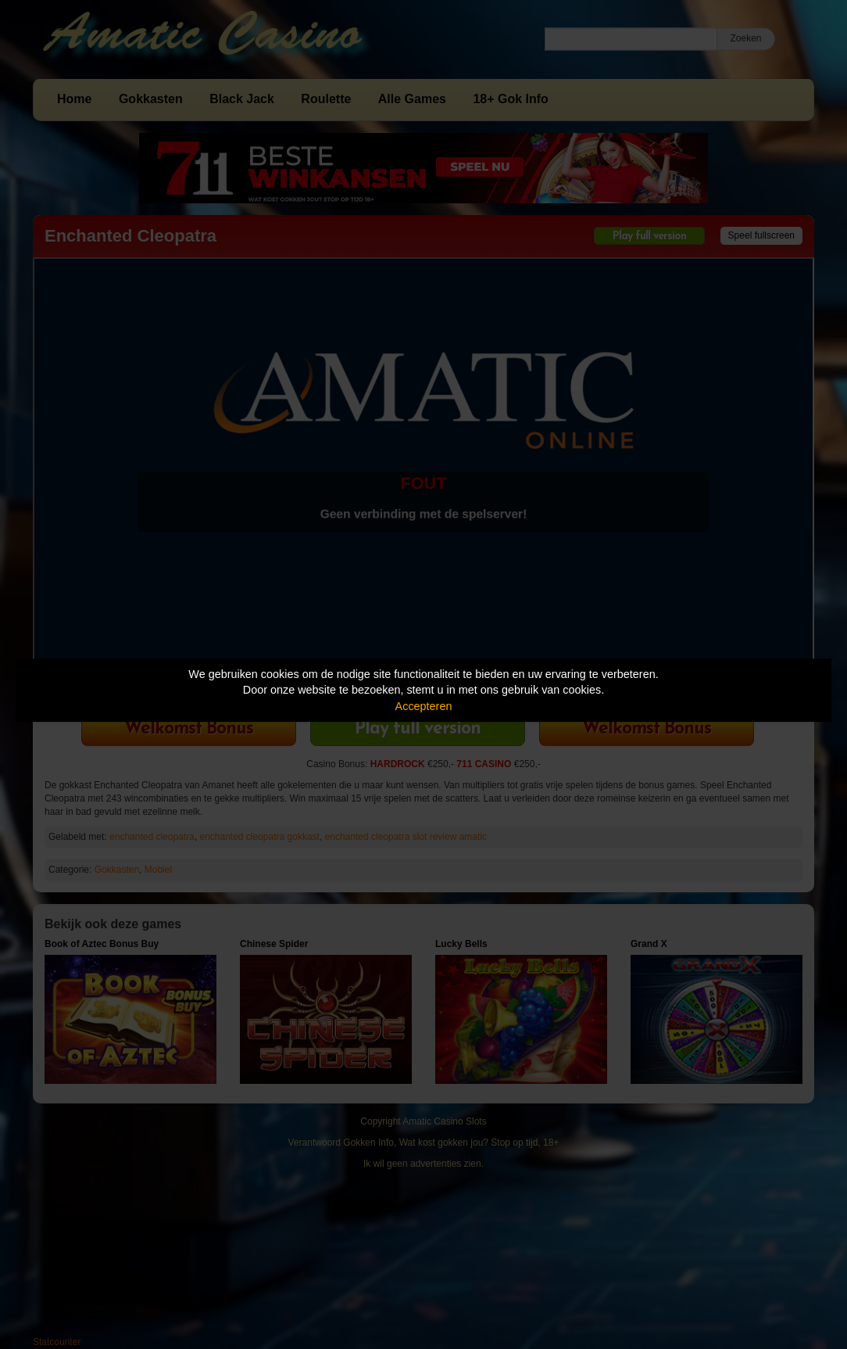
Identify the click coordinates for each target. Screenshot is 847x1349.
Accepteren (423, 706)
